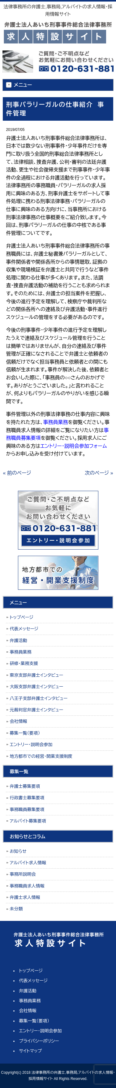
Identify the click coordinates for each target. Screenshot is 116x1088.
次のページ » (99, 473)
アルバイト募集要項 (28, 820)
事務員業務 (20, 652)
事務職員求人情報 (27, 885)
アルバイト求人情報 (28, 862)
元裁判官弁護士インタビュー (36, 709)
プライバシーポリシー (39, 1040)
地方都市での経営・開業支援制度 (41, 756)
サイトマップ (30, 1050)
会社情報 (18, 721)
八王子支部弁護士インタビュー (38, 698)
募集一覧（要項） (25, 733)
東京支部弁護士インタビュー (36, 675)
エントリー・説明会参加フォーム (73, 446)
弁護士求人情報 (25, 897)
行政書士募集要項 (27, 797)
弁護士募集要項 (25, 786)
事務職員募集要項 (27, 809)
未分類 (16, 908)
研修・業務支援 (24, 663)
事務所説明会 (23, 874)
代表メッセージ (24, 628)
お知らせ (18, 851)
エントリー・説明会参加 (31, 744)
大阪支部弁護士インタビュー (36, 686)
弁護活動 (18, 640)
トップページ (21, 617)
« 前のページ (17, 473)
